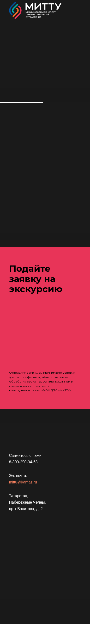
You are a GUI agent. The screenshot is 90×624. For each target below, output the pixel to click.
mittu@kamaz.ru (23, 482)
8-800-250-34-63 (23, 462)
